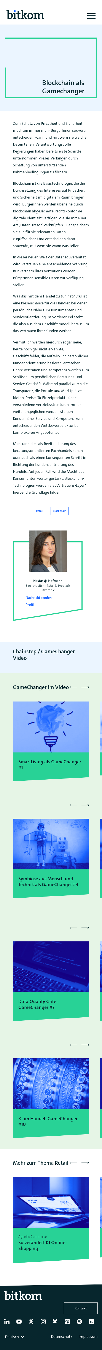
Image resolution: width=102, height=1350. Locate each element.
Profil (30, 604)
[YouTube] (20, 1323)
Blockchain (59, 511)
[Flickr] (93, 1323)
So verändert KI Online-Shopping (42, 1245)
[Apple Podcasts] (69, 1323)
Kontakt (81, 1308)
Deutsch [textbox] (12, 1336)
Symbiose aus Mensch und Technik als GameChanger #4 (48, 881)
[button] (85, 687)
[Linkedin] (8, 1323)
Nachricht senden (39, 597)
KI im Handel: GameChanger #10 (48, 1121)
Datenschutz (61, 1336)
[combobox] (15, 1336)
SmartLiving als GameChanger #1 (49, 764)
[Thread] (33, 1323)
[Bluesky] (57, 1323)
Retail (39, 511)
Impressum (88, 1336)
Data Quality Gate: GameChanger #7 (37, 1004)
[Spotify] (81, 1323)
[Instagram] (45, 1323)
